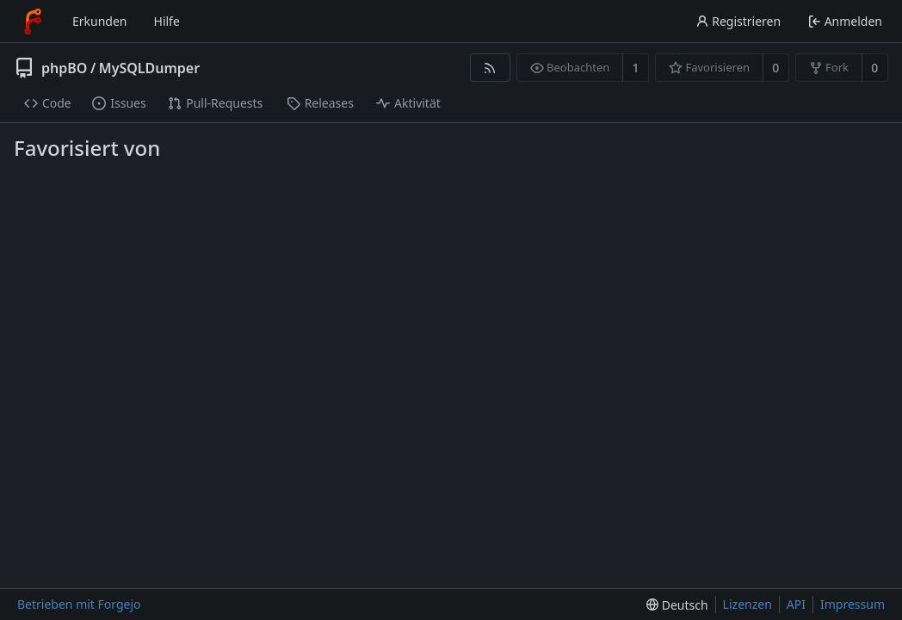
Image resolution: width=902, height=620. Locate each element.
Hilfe (167, 21)
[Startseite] (33, 21)
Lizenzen (747, 604)
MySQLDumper (149, 68)
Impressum (852, 604)
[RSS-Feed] (490, 67)
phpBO (64, 68)
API (796, 604)
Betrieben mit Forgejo (79, 604)
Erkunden (99, 21)
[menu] (676, 605)
